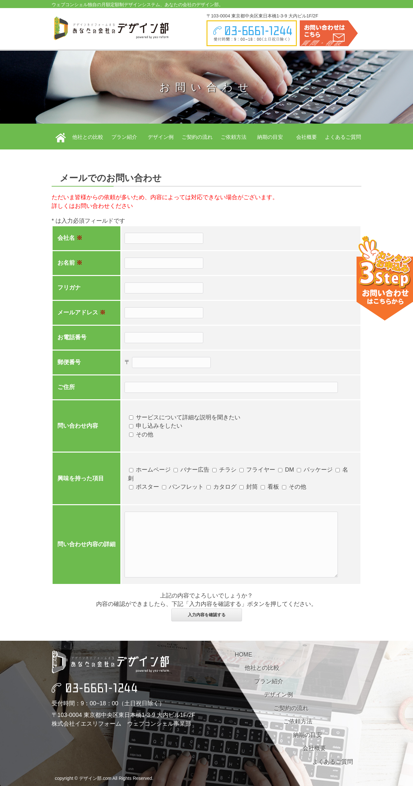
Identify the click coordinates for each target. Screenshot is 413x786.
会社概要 (306, 137)
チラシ (224, 469)
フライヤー (257, 469)
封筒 (248, 487)
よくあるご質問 (343, 137)
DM (286, 469)
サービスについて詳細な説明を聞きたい (184, 417)
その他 (141, 434)
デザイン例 (161, 137)
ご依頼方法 (234, 137)
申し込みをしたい (155, 426)
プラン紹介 (124, 137)
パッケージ (315, 469)
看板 (270, 487)
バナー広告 (191, 469)
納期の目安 (270, 137)
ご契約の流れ (197, 137)
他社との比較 (87, 137)
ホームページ (150, 469)
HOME (243, 654)
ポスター (144, 487)
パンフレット (183, 487)
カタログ (221, 487)
